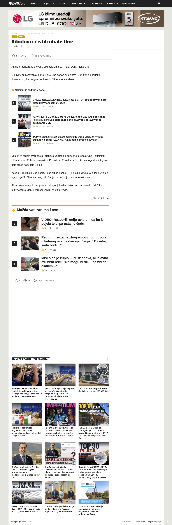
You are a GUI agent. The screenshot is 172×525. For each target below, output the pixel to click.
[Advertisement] (60, 317)
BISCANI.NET (127, 521)
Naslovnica (15, 33)
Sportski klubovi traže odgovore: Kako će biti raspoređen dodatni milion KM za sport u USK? (26, 431)
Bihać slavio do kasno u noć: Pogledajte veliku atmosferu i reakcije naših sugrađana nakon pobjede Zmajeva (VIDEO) (27, 392)
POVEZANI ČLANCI (21, 359)
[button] (159, 3)
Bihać (30, 33)
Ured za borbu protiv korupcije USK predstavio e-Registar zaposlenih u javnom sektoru (59, 509)
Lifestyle (78, 3)
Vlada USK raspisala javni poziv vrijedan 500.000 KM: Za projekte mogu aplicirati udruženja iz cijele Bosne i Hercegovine (59, 393)
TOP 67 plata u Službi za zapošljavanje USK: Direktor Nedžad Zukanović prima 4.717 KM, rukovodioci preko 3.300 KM (93, 432)
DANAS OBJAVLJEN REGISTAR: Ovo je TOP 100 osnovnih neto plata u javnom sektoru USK (26, 509)
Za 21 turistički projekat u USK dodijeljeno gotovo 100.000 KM (93, 389)
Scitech (112, 3)
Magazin (96, 3)
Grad (35, 3)
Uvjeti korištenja (154, 521)
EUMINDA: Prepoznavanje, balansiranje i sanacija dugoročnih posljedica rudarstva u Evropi (91, 510)
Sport (63, 3)
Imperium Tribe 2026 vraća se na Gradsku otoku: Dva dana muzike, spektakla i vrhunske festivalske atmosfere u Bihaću (59, 431)
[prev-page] (103, 359)
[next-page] (107, 359)
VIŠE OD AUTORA (40, 359)
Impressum (130, 3)
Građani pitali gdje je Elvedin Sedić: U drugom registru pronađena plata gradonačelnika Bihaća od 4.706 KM (27, 472)
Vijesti (49, 3)
